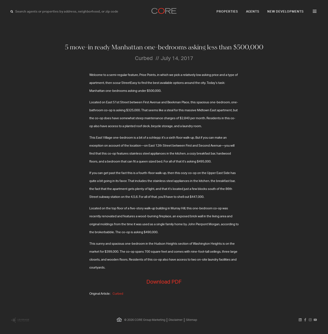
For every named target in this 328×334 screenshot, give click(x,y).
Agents (253, 11)
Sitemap (191, 320)
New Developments (285, 11)
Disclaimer (176, 320)
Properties (227, 11)
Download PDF (164, 282)
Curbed (118, 293)
